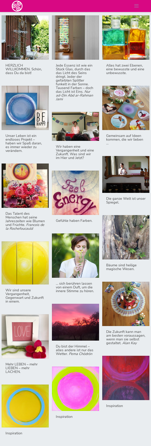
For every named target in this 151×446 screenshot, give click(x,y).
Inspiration (114, 405)
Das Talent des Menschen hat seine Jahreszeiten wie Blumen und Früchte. (25, 221)
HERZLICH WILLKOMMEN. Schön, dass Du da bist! (24, 69)
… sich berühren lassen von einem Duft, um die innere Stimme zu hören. (75, 287)
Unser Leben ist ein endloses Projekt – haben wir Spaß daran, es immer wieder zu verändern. (24, 143)
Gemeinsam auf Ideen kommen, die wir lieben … (124, 139)
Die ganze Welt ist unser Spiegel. (125, 200)
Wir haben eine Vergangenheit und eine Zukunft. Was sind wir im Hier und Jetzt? (75, 152)
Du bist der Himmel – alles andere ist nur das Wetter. (74, 350)
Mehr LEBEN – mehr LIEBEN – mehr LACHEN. (22, 368)
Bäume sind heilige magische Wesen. (121, 267)
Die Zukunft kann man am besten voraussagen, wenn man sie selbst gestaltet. (125, 337)
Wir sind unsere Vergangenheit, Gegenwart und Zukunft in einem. (25, 296)
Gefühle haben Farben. (74, 220)
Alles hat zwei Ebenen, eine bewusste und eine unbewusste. (125, 69)
